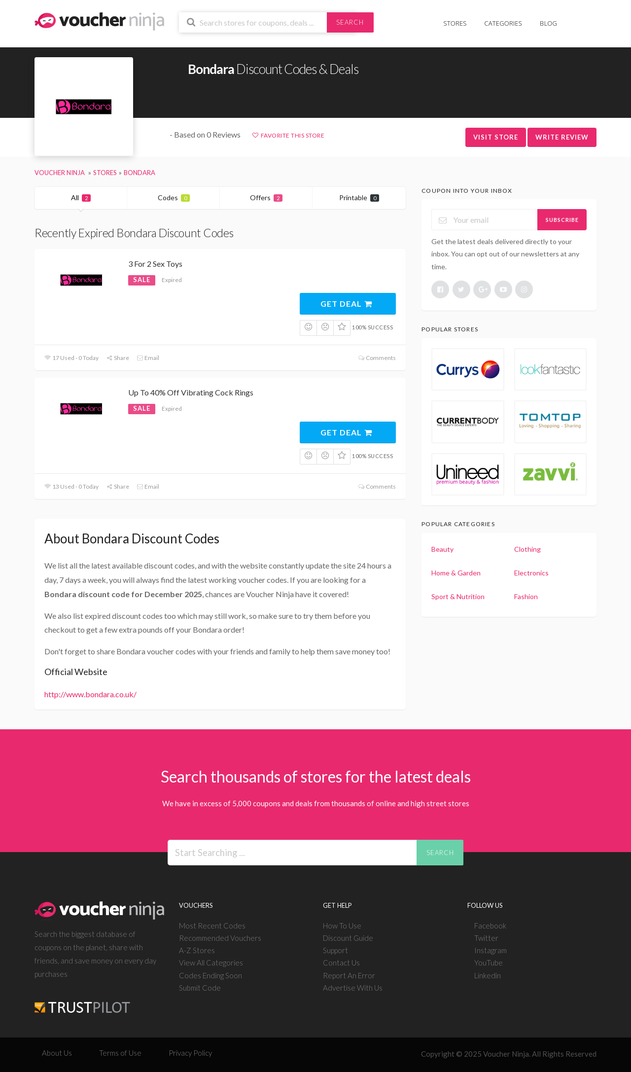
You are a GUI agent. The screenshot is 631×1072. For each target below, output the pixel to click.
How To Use (342, 925)
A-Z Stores (197, 950)
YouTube (488, 962)
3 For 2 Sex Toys (155, 263)
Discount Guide (348, 937)
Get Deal (346, 303)
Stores (455, 23)
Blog (548, 23)
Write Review (562, 137)
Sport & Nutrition (458, 596)
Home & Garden (456, 573)
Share (117, 357)
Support (335, 950)
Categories (503, 23)
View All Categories (211, 962)
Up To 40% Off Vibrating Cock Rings (190, 392)
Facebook (490, 925)
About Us (57, 1052)
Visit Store (495, 137)
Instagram (490, 950)
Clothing (527, 549)
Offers (266, 197)
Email (148, 357)
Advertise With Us (353, 987)
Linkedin (487, 975)
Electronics (531, 573)
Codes (174, 197)
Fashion (526, 596)
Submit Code (200, 987)
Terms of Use (120, 1052)
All (81, 197)
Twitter (486, 937)
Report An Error (349, 975)
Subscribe (562, 219)
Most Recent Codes (212, 925)
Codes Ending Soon (210, 975)
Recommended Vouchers (220, 937)
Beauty (442, 549)
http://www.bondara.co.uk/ (90, 694)
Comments (376, 357)
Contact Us (341, 962)
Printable (359, 197)
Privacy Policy (190, 1052)
